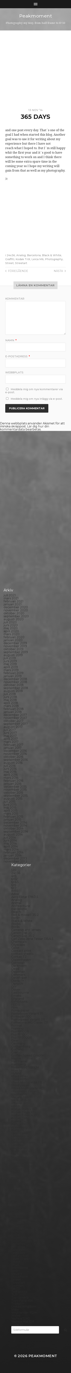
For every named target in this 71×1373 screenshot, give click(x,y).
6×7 (13, 888)
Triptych (17, 1303)
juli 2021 (10, 595)
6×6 (13, 885)
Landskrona (20, 1136)
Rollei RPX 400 (22, 1238)
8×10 (14, 891)
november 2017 (15, 718)
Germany (18, 1043)
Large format (21, 1139)
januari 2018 (13, 712)
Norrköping (20, 1184)
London (17, 1145)
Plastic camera (22, 1214)
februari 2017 (13, 745)
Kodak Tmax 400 (24, 1115)
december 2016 (15, 751)
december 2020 (16, 607)
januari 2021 (13, 604)
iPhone (16, 1103)
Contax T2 (19, 957)
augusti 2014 (13, 834)
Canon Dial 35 (21, 933)
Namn (10, 340)
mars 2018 (11, 706)
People (16, 1199)
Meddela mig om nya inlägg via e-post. (37, 398)
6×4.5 (15, 882)
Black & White (51, 255)
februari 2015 (13, 816)
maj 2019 (10, 664)
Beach (16, 912)
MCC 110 (17, 1160)
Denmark (18, 974)
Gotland (17, 1049)
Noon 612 (18, 1181)
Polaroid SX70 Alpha (26, 1226)
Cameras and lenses (26, 930)
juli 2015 (10, 801)
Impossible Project (25, 1091)
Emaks (16, 995)
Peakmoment (35, 16)
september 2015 (16, 795)
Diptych (17, 983)
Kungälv (17, 1130)
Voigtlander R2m (24, 1312)
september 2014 (16, 831)
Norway (17, 1187)
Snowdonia (19, 1267)
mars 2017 (11, 742)
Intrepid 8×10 (21, 1100)
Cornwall (18, 962)
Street (9, 263)
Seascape (18, 1253)
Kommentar (14, 298)
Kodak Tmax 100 (23, 1112)
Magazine (18, 1148)
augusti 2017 (13, 727)
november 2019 (15, 646)
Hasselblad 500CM (25, 1067)
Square (16, 1273)
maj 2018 (10, 700)
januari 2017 (13, 748)
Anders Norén (42, 1361)
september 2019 (16, 652)
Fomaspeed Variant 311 (28, 1019)
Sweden (17, 1285)
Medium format (23, 1163)
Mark (15, 1154)
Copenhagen (21, 959)
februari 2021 (13, 601)
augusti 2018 (13, 691)
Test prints (19, 1291)
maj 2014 (10, 843)
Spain (15, 1270)
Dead (15, 968)
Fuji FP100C (20, 1034)
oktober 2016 (13, 757)
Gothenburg (21, 1046)
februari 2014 (13, 852)
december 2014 (15, 822)
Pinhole (17, 1205)
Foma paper (20, 1010)
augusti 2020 (14, 619)
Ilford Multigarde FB (26, 1082)
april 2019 (11, 667)
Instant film (19, 1097)
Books (15, 924)
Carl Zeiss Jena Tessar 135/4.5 (32, 939)
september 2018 (16, 688)
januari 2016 (12, 783)
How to (16, 1070)
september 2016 (16, 760)
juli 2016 (10, 766)
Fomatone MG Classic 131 (29, 1022)
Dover (15, 989)
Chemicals (18, 942)
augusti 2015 (13, 798)
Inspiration (19, 1094)
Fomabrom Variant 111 (27, 1013)
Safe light (18, 1250)
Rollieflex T (19, 1247)
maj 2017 (10, 736)
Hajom (16, 1058)
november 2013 (15, 861)
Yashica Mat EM (22, 1321)
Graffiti (9, 259)
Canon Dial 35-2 (23, 936)
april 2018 (11, 703)
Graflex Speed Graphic (28, 1055)
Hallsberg (18, 1064)
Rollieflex (18, 1244)
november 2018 (15, 682)
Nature (16, 1169)
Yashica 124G (20, 1318)
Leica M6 (37, 259)
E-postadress (17, 356)
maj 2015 (10, 807)
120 (13, 870)
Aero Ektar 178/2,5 (24, 897)
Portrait (17, 1229)
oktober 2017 (13, 721)
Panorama (19, 1193)
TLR (14, 1294)
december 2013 (15, 858)
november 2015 (15, 789)
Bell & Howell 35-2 (25, 915)
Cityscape (18, 945)
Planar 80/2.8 (21, 1211)
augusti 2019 (13, 655)
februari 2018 (14, 709)
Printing (17, 1232)
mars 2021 (11, 598)
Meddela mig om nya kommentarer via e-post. (34, 391)
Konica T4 (18, 1121)
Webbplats (14, 372)
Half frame (19, 1061)
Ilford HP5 (19, 1079)
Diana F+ (17, 980)
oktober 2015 (13, 792)
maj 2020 (11, 628)
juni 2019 (10, 661)
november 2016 (15, 754)
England (17, 998)
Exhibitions (19, 1001)
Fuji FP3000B (21, 1037)
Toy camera (19, 1297)
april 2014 (11, 846)
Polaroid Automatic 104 (28, 1220)
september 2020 (16, 616)
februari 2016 (13, 780)
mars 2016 (11, 777)
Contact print (21, 951)
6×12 (14, 879)
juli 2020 (10, 622)
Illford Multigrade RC (27, 1088)
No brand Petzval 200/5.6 (30, 1178)
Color (15, 948)
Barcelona (34, 255)
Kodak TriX (23, 259)
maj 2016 (10, 771)
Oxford (16, 1190)
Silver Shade (20, 1258)
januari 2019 (13, 676)
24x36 (11, 255)
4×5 (13, 876)
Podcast (17, 1217)
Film (14, 1007)
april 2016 (11, 774)
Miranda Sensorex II (25, 1166)
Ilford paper (20, 1085)
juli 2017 (10, 730)
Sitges (15, 1261)
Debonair (18, 971)
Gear (15, 1040)
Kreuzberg (19, 1127)
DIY (13, 986)
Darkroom (19, 965)
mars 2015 (11, 813)
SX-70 (15, 1288)
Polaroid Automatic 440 (29, 1223)
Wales (15, 1315)
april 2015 (11, 810)
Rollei (15, 1235)
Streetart (21, 263)
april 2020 (11, 631)
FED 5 (15, 1004)
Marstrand (19, 1157)
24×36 (15, 873)
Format (16, 1025)
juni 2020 (11, 625)
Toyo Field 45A (22, 1300)
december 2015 (15, 786)
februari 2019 (13, 673)
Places (16, 1208)
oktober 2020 (14, 613)
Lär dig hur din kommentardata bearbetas (24, 428)
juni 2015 (10, 804)
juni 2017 (10, 733)
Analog (21, 255)
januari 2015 (12, 819)
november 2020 (16, 610)
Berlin (15, 918)
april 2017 (11, 739)
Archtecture (20, 906)
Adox (15, 894)
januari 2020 (13, 640)
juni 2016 (10, 769)
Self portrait (20, 1256)
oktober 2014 (13, 828)
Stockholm (19, 1276)
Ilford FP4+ (19, 1076)
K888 (15, 1106)
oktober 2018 (14, 685)
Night (15, 1172)
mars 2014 (11, 849)
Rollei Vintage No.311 (26, 1241)
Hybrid (16, 1073)
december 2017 (15, 715)
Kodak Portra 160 (24, 1109)
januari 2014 (13, 855)
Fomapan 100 (21, 1016)
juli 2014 (10, 837)
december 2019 (15, 643)
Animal (16, 903)
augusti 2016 (13, 763)
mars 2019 (11, 670)
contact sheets (22, 954)
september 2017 (16, 724)
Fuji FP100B (20, 1031)
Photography (54, 259)
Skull (15, 1264)
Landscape (19, 1133)
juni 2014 (10, 840)
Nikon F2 (18, 1175)
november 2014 (15, 825)
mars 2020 (11, 634)
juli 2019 (10, 658)
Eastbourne (20, 992)
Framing (17, 1028)
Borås (15, 927)
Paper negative (22, 1196)
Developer (19, 977)
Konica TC (18, 1124)
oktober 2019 (13, 649)
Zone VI (17, 1324)
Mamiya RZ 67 (21, 1151)
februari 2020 (14, 637)
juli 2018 (10, 694)
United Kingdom (23, 1306)
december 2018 (15, 679)
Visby (15, 1309)
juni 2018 (10, 697)
